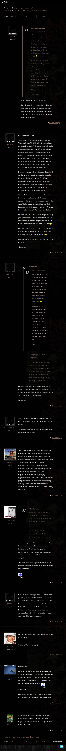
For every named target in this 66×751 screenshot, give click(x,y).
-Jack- (10, 679)
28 (11, 468)
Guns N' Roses (21, 10)
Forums (7, 10)
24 (39, 16)
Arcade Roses (10, 523)
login (34, 8)
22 (30, 16)
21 (26, 16)
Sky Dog (10, 728)
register (27, 8)
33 (14, 39)
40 (11, 682)
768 (11, 652)
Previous (13, 16)
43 (11, 610)
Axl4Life (10, 465)
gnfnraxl (10, 607)
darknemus (10, 144)
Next (43, 16)
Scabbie (12, 36)
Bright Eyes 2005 (10, 430)
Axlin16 (10, 649)
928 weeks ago (54, 123)
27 (11, 433)
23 (11, 147)
